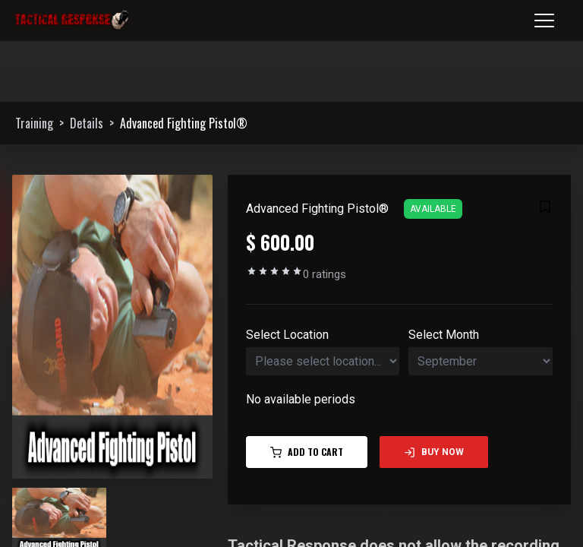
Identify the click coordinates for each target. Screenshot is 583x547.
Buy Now (434, 452)
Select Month (443, 334)
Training (34, 123)
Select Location (287, 334)
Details (86, 123)
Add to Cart (306, 451)
